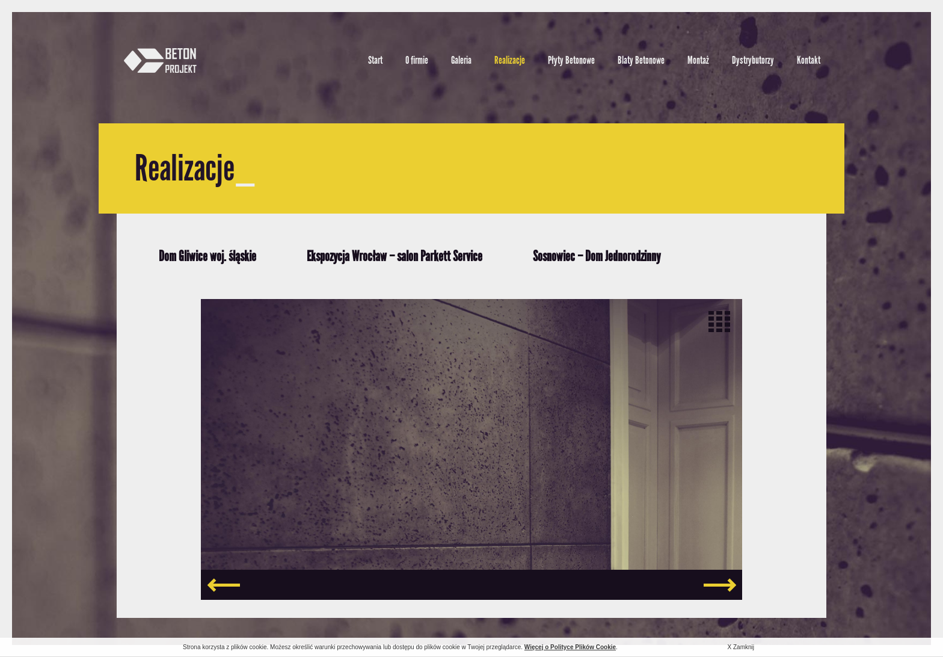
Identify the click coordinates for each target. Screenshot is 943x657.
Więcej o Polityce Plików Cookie (570, 647)
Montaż (698, 60)
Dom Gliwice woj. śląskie (207, 256)
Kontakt (808, 60)
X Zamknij (741, 647)
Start (375, 60)
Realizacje (509, 60)
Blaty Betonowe (641, 60)
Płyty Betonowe (571, 60)
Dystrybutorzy (753, 60)
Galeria (461, 60)
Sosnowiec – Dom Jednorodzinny (596, 256)
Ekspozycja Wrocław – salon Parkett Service (394, 256)
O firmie (416, 60)
